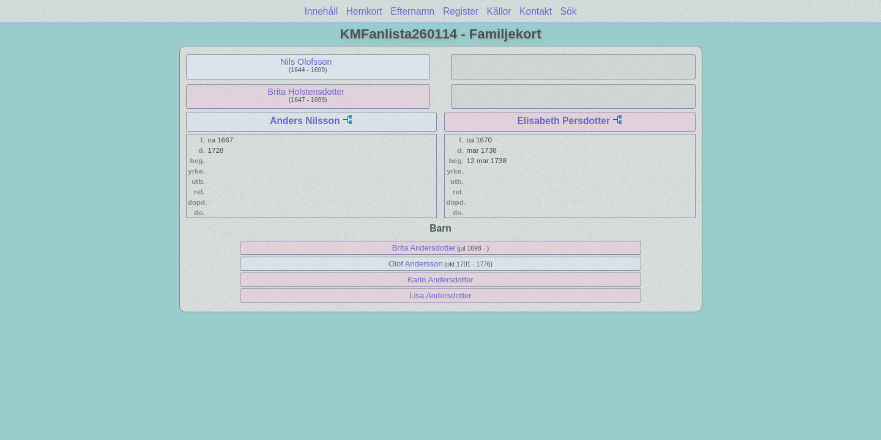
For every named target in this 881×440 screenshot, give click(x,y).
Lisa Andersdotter (440, 295)
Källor (499, 11)
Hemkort (364, 11)
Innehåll (321, 11)
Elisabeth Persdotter (563, 121)
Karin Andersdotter (440, 279)
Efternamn (412, 11)
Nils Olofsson (306, 62)
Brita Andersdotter (424, 247)
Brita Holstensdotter (306, 92)
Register (460, 11)
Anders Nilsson (305, 121)
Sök (568, 11)
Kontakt (535, 11)
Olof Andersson (415, 263)
